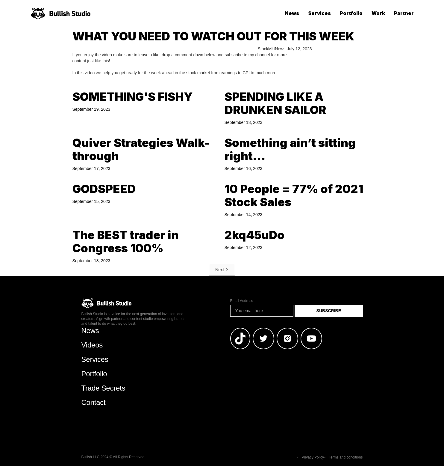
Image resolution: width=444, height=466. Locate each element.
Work (378, 13)
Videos (92, 345)
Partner (404, 13)
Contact (93, 402)
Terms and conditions (346, 457)
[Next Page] (222, 270)
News (292, 13)
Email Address (241, 301)
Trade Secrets (103, 388)
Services (319, 13)
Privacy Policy (312, 457)
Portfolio (351, 13)
